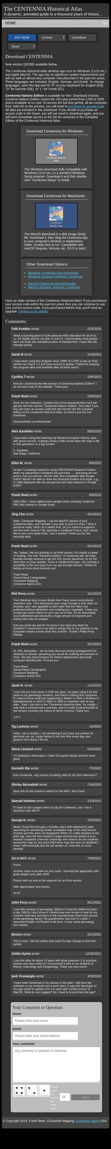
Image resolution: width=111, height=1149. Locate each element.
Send (85, 1097)
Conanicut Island (87, 1121)
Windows (53, 273)
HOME (10, 23)
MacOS (52, 283)
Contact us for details (33, 311)
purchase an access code (86, 106)
